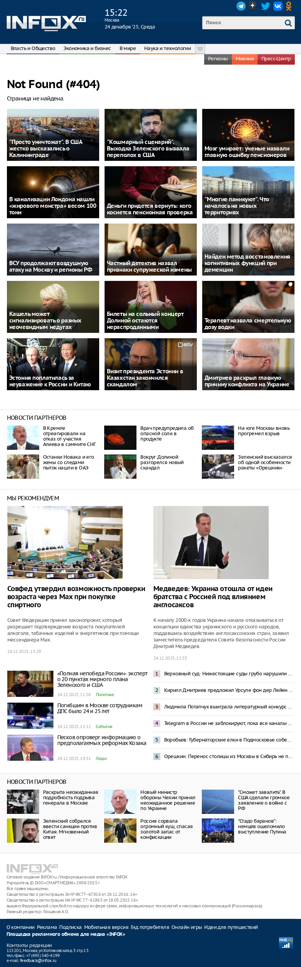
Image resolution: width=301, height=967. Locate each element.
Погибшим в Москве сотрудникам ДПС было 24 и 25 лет (100, 708)
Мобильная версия (106, 927)
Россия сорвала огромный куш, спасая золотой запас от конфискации (166, 829)
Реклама (47, 927)
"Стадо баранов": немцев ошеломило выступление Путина (262, 826)
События (104, 726)
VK (278, 6)
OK (290, 6)
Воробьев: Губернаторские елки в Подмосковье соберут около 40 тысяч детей (229, 740)
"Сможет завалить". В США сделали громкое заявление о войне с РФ (263, 800)
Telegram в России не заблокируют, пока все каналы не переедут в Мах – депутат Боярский (229, 723)
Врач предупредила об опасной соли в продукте (166, 433)
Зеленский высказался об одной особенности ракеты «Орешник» (265, 462)
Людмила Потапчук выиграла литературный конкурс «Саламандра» (229, 707)
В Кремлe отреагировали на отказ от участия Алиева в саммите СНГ (69, 436)
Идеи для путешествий (231, 927)
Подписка (70, 927)
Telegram (241, 6)
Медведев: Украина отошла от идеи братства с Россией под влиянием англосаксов (213, 597)
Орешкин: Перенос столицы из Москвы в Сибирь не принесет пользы (229, 756)
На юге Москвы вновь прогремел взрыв (263, 431)
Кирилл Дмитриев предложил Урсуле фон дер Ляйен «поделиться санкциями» (229, 690)
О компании (21, 927)
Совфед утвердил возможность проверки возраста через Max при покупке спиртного (76, 597)
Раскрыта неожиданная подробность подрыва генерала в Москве (70, 797)
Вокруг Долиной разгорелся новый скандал (161, 462)
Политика (105, 694)
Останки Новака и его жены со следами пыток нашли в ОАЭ (68, 462)
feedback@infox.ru (38, 960)
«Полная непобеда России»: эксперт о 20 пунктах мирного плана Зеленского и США (102, 679)
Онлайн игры (186, 927)
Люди (101, 758)
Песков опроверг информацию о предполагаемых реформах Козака (101, 740)
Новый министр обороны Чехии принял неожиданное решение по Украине (167, 800)
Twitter (265, 6)
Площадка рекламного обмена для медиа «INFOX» (66, 934)
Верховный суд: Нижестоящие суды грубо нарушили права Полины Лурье (229, 673)
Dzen (253, 6)
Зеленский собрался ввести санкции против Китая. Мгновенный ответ (70, 829)
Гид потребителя (150, 927)
